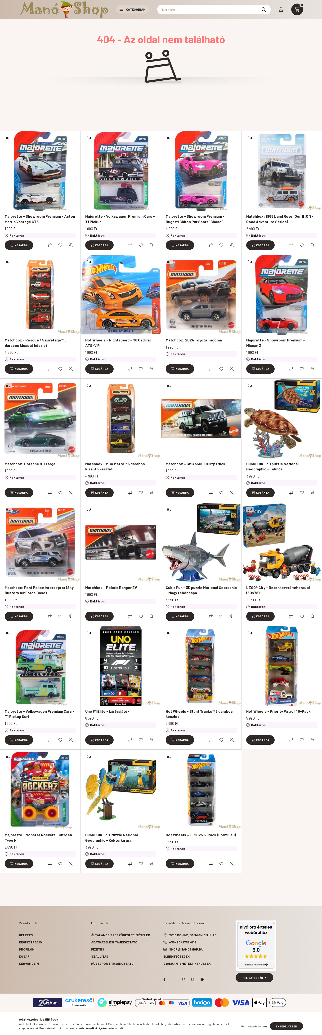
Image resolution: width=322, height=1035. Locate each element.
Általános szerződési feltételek (120, 935)
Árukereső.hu (79, 1005)
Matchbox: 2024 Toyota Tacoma (194, 340)
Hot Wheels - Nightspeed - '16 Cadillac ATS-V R (118, 342)
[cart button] (297, 9)
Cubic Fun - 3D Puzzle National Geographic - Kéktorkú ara (111, 837)
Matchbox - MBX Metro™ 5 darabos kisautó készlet (115, 466)
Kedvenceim (29, 963)
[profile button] (281, 9)
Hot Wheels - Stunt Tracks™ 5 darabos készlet (199, 714)
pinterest (183, 979)
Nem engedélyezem (254, 1026)
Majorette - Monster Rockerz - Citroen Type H (38, 837)
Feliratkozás (254, 977)
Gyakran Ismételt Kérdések (187, 963)
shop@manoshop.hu (186, 949)
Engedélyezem (286, 1026)
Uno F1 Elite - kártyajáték (107, 711)
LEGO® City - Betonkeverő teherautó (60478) (278, 590)
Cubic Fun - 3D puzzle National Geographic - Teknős (272, 466)
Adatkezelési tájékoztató (114, 942)
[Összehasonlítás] (49, 245)
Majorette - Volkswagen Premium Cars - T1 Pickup (120, 219)
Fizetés (97, 949)
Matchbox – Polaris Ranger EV (111, 587)
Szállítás (99, 956)
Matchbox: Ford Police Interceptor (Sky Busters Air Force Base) (39, 590)
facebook (164, 979)
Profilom (27, 949)
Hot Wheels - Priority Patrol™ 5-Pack (278, 711)
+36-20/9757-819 (182, 942)
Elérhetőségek (176, 956)
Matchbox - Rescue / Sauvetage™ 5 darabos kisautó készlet (36, 342)
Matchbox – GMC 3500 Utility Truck (195, 463)
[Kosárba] (19, 245)
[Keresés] (214, 9)
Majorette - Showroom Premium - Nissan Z (275, 342)
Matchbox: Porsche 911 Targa (30, 463)
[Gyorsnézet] (71, 245)
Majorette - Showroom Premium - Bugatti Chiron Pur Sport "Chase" (195, 219)
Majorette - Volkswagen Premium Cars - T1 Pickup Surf (39, 714)
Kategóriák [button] (132, 9)
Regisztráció (30, 942)
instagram (192, 979)
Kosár (24, 956)
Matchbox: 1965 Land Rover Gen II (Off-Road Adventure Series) (279, 219)
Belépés (26, 935)
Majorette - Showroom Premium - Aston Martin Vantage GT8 (40, 219)
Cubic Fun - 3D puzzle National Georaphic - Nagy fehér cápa (201, 590)
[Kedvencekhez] (60, 245)
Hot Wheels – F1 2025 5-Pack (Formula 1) (201, 834)
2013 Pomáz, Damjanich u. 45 (192, 935)
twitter (174, 979)
